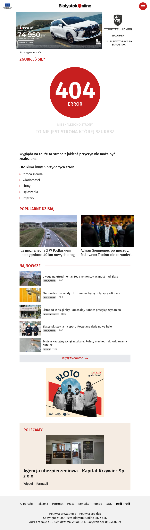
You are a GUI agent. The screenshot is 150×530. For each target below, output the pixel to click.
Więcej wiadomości (73, 358)
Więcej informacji (35, 484)
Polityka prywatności (63, 513)
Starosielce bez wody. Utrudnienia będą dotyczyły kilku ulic (82, 293)
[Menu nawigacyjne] (143, 6)
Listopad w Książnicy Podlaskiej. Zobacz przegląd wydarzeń (82, 310)
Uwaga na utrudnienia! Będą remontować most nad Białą (80, 276)
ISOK (109, 503)
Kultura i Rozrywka (51, 314)
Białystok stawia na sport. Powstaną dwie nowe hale (77, 326)
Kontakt (83, 503)
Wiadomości (31, 180)
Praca (70, 503)
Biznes (47, 349)
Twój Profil (123, 503)
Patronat (57, 503)
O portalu (26, 503)
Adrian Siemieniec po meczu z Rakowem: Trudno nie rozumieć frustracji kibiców (106, 253)
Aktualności (49, 281)
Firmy (26, 186)
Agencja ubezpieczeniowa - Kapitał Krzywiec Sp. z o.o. (74, 473)
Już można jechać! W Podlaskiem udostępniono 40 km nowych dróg (47, 253)
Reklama (42, 503)
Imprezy (28, 198)
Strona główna (27, 52)
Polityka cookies (90, 513)
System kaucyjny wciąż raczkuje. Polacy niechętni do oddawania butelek (85, 343)
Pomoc (97, 503)
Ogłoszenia (30, 192)
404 (39, 52)
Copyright (49, 518)
